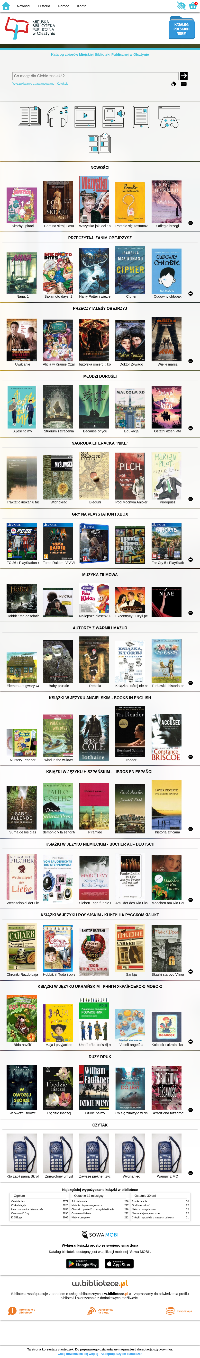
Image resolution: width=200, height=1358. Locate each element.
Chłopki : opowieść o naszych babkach (93, 1209)
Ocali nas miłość (141, 1205)
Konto (81, 6)
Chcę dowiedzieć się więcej (78, 1354)
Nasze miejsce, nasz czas (146, 1213)
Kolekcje (62, 83)
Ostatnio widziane (81, 1213)
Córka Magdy (18, 1205)
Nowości (23, 6)
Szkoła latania (79, 1201)
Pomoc (63, 6)
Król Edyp (16, 1217)
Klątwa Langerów (81, 1217)
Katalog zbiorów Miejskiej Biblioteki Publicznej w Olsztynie (100, 54)
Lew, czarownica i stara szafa (27, 1209)
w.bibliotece (116, 1294)
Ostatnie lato (18, 1201)
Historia (44, 6)
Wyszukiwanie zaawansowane (33, 83)
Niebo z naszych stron (144, 1209)
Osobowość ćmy (20, 1213)
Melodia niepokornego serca (87, 1205)
